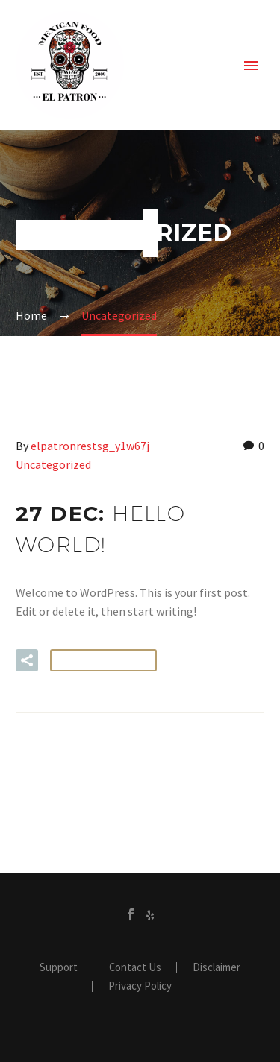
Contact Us (135, 967)
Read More (103, 660)
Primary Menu (251, 65)
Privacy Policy (140, 986)
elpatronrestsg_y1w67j (90, 445)
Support (59, 967)
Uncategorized (53, 464)
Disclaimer (216, 967)
